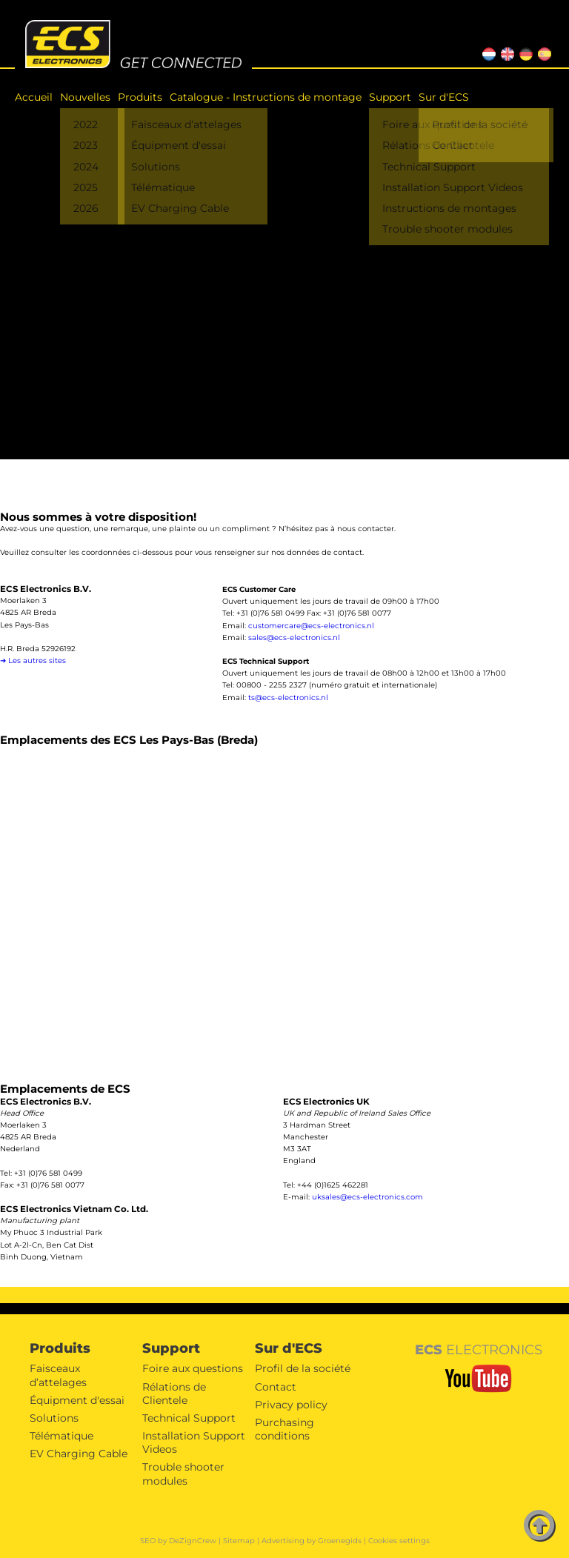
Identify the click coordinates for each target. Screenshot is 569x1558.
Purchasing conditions (284, 1429)
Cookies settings (399, 1540)
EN (505, 52)
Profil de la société (302, 1368)
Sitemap (239, 1540)
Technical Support (189, 1418)
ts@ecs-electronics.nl (288, 697)
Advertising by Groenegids (312, 1540)
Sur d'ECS (444, 97)
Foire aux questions (192, 1368)
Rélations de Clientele (174, 1393)
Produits (140, 97)
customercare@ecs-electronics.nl (311, 625)
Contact (275, 1387)
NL (487, 52)
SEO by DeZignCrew (178, 1540)
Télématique (61, 1435)
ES (542, 52)
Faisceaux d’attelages (58, 1375)
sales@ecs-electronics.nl (294, 637)
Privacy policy (291, 1404)
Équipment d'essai (77, 1400)
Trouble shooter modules (183, 1473)
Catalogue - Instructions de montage (266, 97)
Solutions (54, 1418)
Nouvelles (85, 97)
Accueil (34, 97)
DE (524, 52)
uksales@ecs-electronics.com (367, 1197)
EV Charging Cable (78, 1453)
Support (390, 97)
